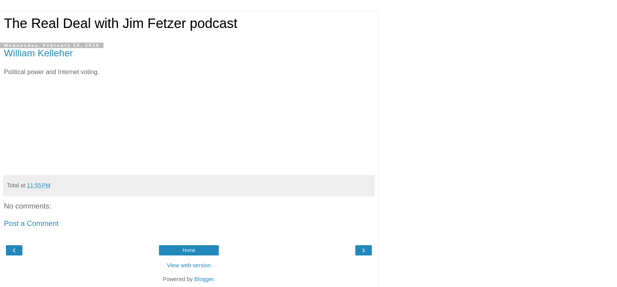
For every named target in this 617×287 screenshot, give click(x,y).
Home (189, 250)
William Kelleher (38, 53)
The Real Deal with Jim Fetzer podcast (120, 23)
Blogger (204, 279)
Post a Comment (31, 223)
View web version (189, 265)
